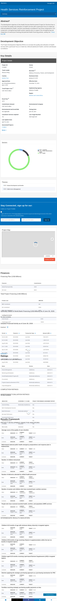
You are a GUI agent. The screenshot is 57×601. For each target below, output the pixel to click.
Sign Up (47, 220)
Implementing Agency (35, 88)
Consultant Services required (10, 114)
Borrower (32, 70)
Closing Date (32, 109)
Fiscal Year (5, 99)
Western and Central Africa (36, 95)
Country (4, 76)
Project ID (4, 65)
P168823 (4, 127)
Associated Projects (7, 125)
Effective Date (33, 81)
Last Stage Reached (35, 114)
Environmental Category (36, 104)
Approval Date (6, 81)
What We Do (4, 3)
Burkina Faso (5, 78)
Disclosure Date (33, 76)
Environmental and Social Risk (10, 109)
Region (31, 93)
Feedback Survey (50, 594)
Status (31, 65)
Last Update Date (7, 119)
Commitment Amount (8, 104)
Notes (3, 130)
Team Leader (6, 70)
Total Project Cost (7, 88)
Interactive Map (49, 259)
